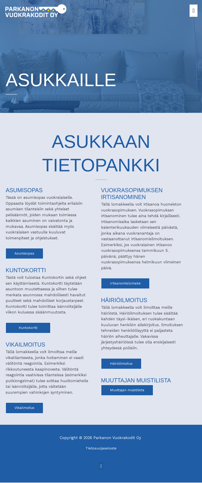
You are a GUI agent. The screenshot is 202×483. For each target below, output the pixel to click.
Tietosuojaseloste (101, 448)
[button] (101, 467)
